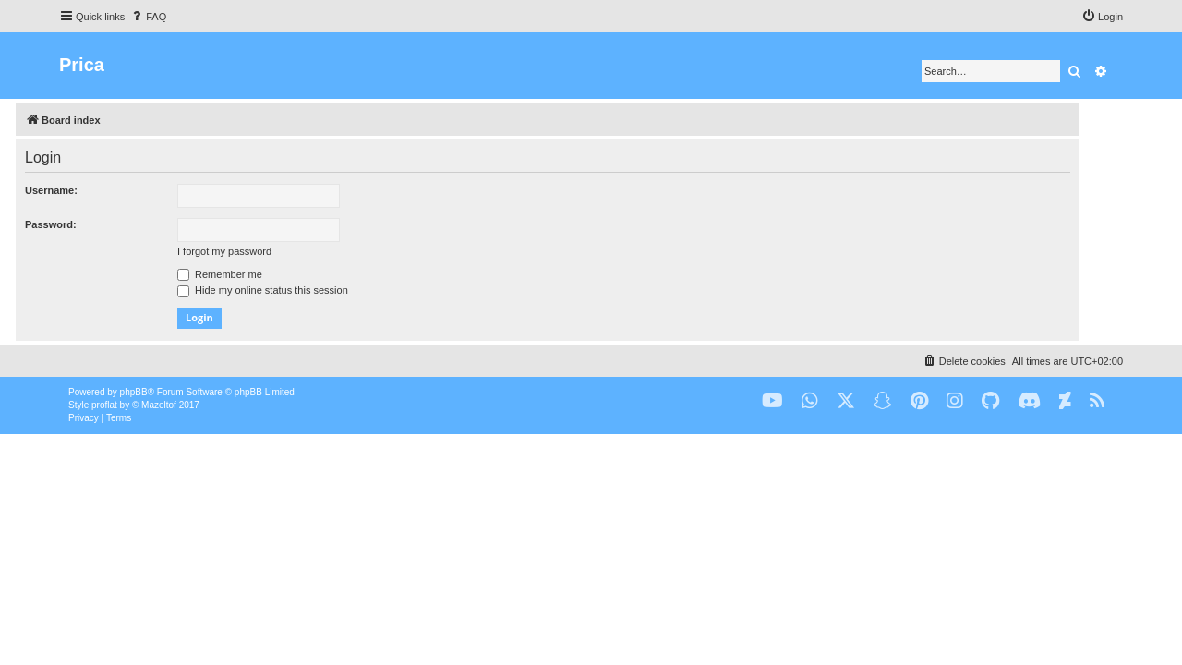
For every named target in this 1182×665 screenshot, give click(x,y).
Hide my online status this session (306, 290)
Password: (94, 224)
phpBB (134, 392)
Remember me (263, 274)
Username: (94, 190)
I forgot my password (268, 251)
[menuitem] (147, 17)
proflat (104, 405)
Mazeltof (158, 405)
